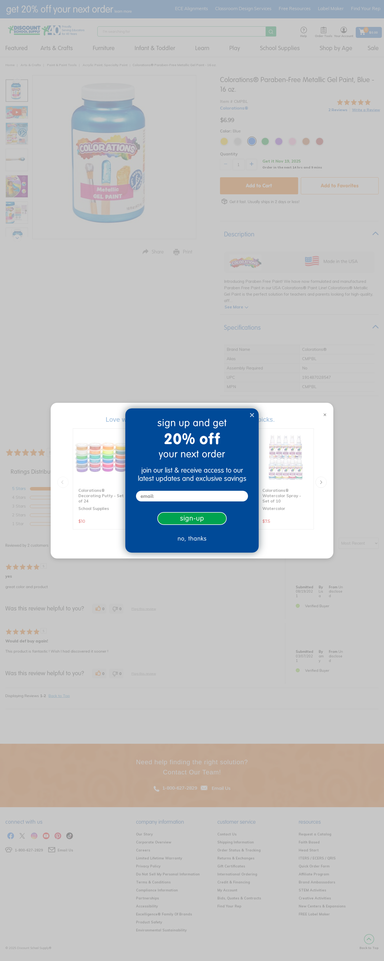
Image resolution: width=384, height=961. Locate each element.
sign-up (192, 518)
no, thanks (192, 538)
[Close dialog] (252, 415)
